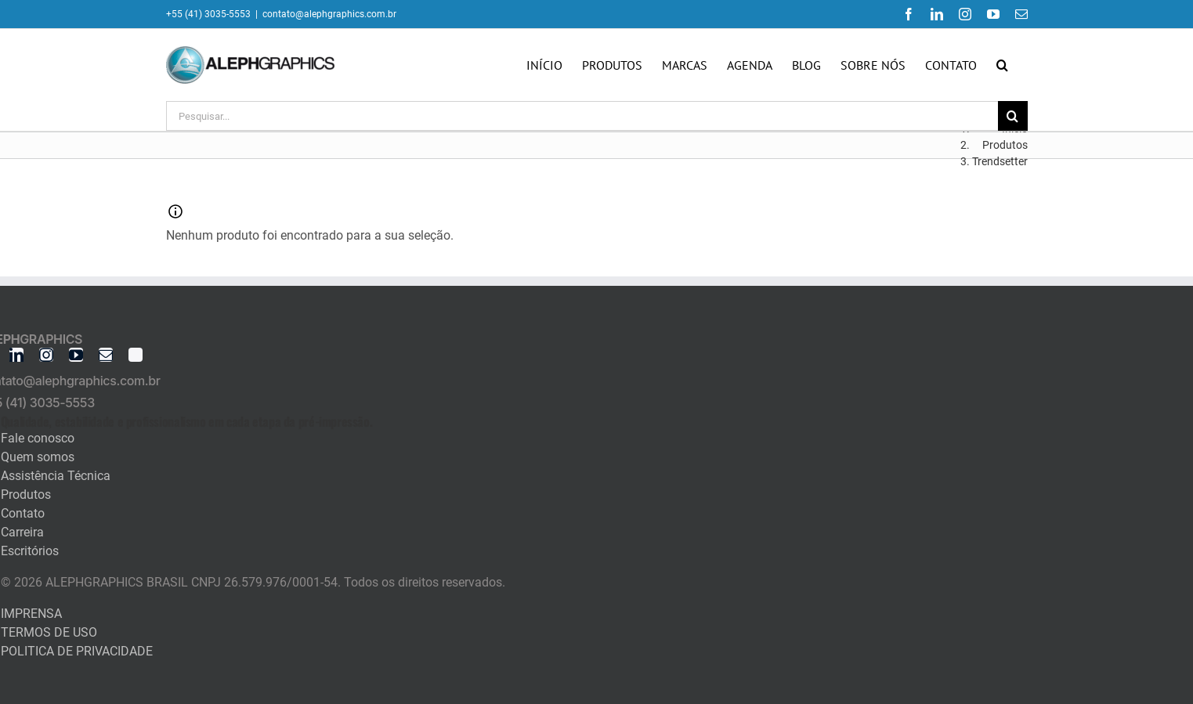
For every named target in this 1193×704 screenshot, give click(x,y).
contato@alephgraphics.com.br (329, 14)
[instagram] (46, 355)
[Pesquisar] (1013, 116)
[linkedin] (16, 355)
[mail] (106, 355)
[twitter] (135, 355)
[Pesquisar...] (582, 116)
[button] (1002, 65)
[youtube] (76, 355)
